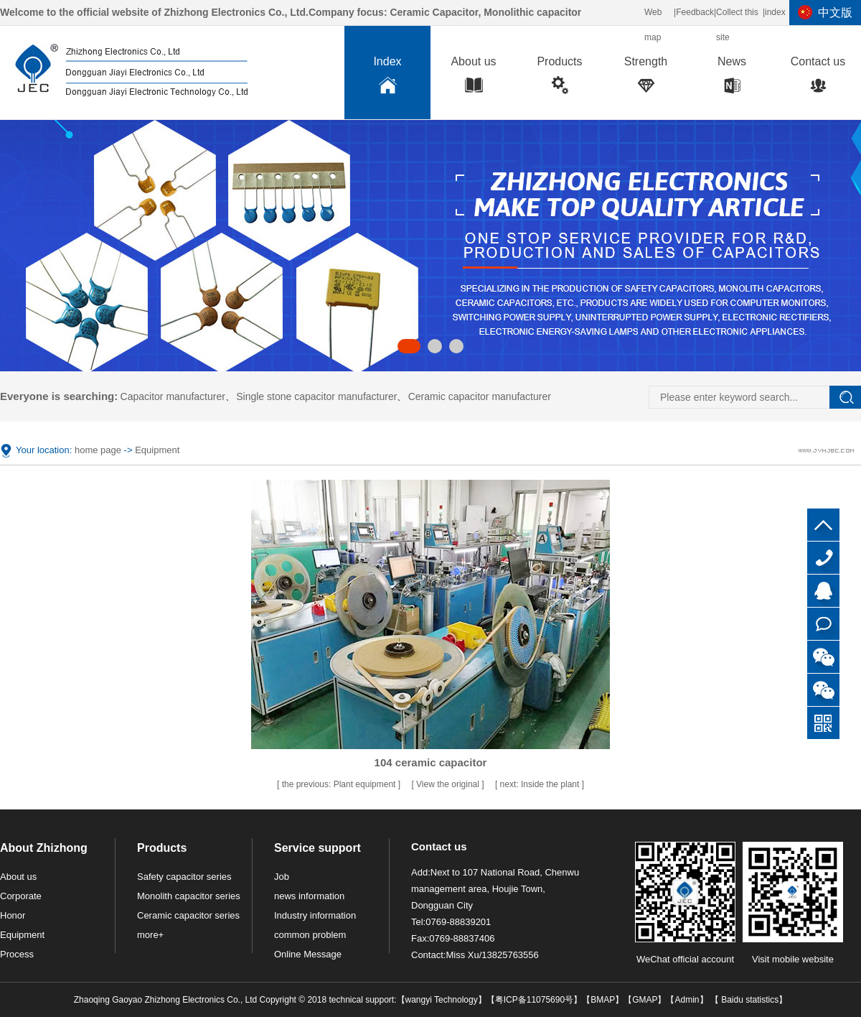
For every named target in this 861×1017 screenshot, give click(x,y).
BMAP (603, 1000)
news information (309, 896)
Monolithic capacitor (532, 12)
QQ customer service (823, 591)
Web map (653, 24)
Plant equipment (340, 784)
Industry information (315, 915)
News (732, 78)
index (775, 12)
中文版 (835, 12)
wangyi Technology (441, 1000)
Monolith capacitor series (188, 896)
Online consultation (823, 624)
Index (387, 78)
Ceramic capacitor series (188, 915)
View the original (448, 784)
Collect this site (737, 24)
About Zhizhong (44, 848)
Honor (12, 915)
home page (98, 450)
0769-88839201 (823, 558)
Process (17, 954)
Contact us (818, 78)
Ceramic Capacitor (434, 12)
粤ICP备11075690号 (534, 1000)
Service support (317, 848)
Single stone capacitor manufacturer (316, 396)
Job (281, 876)
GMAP (644, 1000)
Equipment (157, 450)
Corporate (21, 896)
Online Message (308, 954)
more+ (150, 934)
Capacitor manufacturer (173, 396)
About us (473, 78)
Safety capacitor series (184, 876)
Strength (646, 78)
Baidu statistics (748, 1000)
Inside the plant (541, 784)
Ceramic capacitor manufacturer (479, 396)
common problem (310, 934)
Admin (686, 1000)
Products (560, 78)
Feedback (695, 12)
